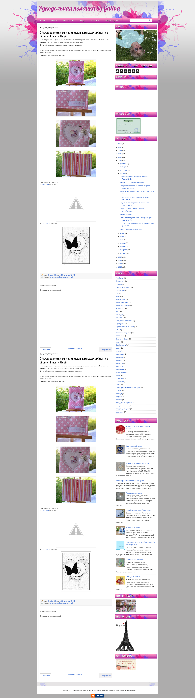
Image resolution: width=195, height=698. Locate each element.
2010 (120, 267)
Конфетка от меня (133, 527)
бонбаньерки (121, 345)
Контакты (54, 20)
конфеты (119, 366)
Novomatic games (107, 690)
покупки (119, 400)
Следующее (45, 349)
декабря (123, 164)
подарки (119, 397)
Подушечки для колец (124, 321)
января (122, 253)
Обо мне (42, 20)
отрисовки (120, 381)
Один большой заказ (134, 446)
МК (117, 311)
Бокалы (119, 284)
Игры (118, 296)
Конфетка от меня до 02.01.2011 (138, 463)
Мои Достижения (69, 20)
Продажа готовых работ (66, 277)
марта (122, 246)
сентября (123, 170)
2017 (120, 150)
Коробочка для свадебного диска (138, 510)
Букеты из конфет (122, 287)
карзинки (119, 357)
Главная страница (75, 348)
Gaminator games (130, 690)
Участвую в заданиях (112, 20)
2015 (120, 157)
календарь (120, 354)
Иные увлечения (122, 302)
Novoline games (119, 690)
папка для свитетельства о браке (128, 388)
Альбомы (119, 278)
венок (118, 348)
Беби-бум (45, 185)
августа (123, 173)
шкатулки (119, 412)
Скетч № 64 (46, 224)
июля (122, 233)
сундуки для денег (123, 409)
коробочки (120, 369)
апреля (123, 243)
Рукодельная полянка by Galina (79, 8)
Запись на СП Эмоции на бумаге (132, 182)
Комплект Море (126, 214)
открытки (119, 378)
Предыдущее (106, 350)
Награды (119, 315)
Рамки (118, 330)
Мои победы (95, 20)
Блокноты (119, 281)
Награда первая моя (133, 577)
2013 (120, 257)
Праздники (120, 324)
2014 (120, 160)
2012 (120, 260)
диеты (118, 351)
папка (57, 277)
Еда (117, 293)
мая (121, 240)
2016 (120, 154)
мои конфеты (121, 372)
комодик (119, 360)
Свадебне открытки (123, 333)
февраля (123, 250)
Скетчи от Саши (122, 339)
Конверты (119, 308)
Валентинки (120, 290)
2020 (120, 144)
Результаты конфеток (134, 493)
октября (123, 167)
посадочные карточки (124, 403)
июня (122, 236)
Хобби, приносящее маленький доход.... (131, 481)
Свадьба (119, 336)
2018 (120, 147)
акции (118, 342)
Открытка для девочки (134, 559)
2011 (120, 264)
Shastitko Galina (53, 275)
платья (118, 391)
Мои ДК (82, 20)
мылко (118, 375)
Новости (51, 277)
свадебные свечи (122, 406)
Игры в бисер (121, 299)
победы (119, 394)
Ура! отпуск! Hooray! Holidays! (131, 229)
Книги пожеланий (122, 305)
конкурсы (119, 363)
